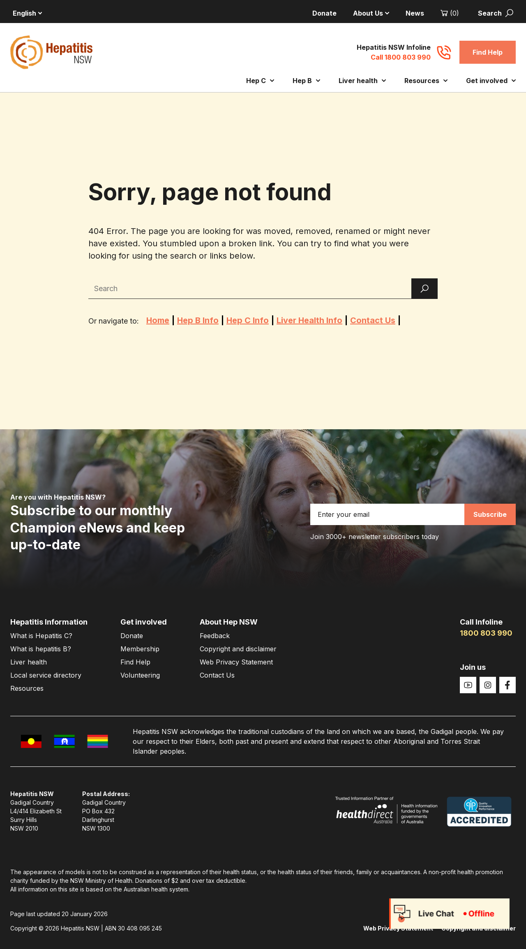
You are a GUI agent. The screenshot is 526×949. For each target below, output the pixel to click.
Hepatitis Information (49, 622)
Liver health (362, 80)
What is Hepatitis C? (41, 636)
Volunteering (140, 675)
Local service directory (45, 675)
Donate (324, 13)
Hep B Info (198, 320)
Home (157, 320)
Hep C (260, 80)
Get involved (491, 80)
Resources (426, 80)
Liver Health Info (309, 320)
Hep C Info (247, 320)
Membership (139, 649)
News (415, 13)
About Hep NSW (229, 622)
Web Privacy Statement (236, 662)
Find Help (488, 52)
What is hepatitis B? (40, 649)
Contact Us (372, 320)
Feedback (215, 636)
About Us (371, 13)
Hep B (306, 80)
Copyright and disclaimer (238, 649)
